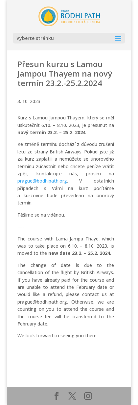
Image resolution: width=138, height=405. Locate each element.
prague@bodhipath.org (42, 181)
